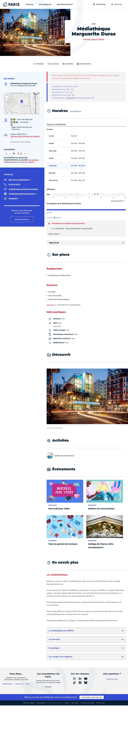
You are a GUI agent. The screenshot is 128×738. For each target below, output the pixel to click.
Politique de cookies (87, 703)
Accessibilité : (50, 703)
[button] (22, 101)
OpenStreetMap (32, 113)
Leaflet (21, 113)
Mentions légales (29, 703)
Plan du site (101, 703)
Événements (84, 64)
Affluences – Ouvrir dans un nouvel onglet (60, 217)
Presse (67, 703)
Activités (67, 64)
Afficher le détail (53, 234)
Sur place (53, 64)
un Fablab (71, 620)
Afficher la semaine (117, 201)
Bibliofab (71, 98)
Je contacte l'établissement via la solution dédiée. (21, 161)
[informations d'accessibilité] (16, 153)
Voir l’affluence (75, 111)
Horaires (38, 64)
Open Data (75, 703)
